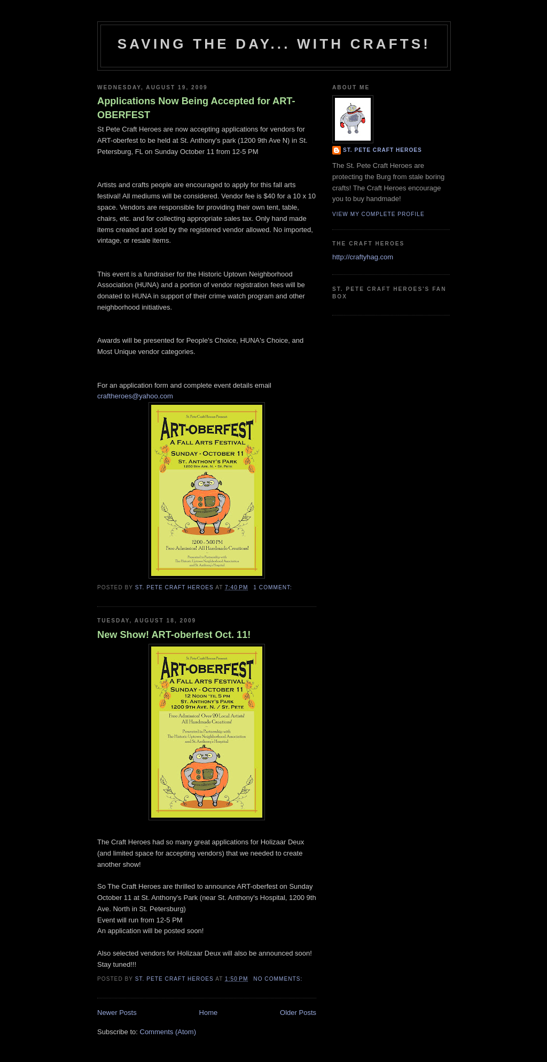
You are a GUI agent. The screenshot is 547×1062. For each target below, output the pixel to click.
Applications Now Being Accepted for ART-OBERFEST (196, 108)
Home (208, 1013)
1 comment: (273, 587)
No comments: (278, 979)
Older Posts (298, 1013)
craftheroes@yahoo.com (135, 396)
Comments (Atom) (168, 1032)
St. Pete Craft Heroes (382, 150)
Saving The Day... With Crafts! (274, 44)
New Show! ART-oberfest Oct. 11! (174, 634)
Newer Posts (117, 1013)
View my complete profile (378, 214)
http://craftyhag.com (362, 257)
